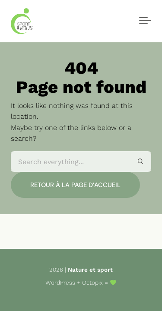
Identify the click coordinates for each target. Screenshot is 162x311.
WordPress (60, 282)
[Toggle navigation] (145, 21)
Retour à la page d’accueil (75, 185)
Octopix (92, 282)
